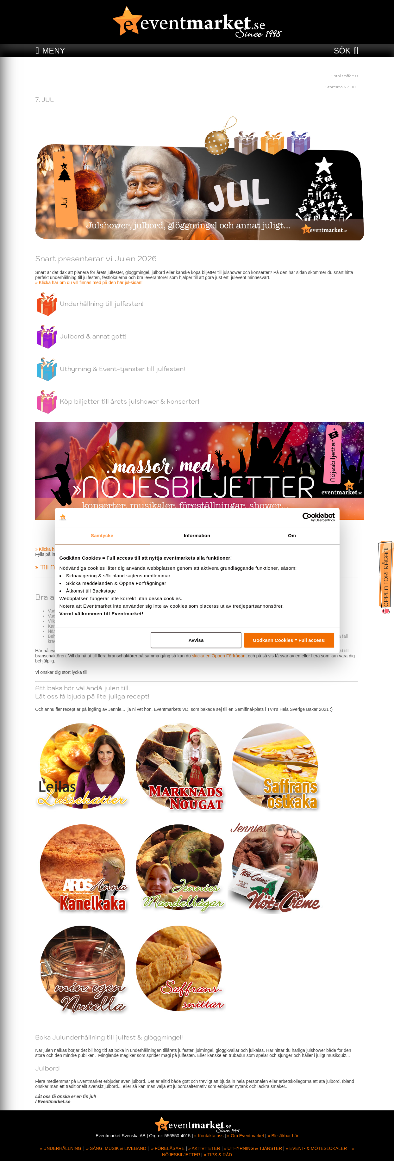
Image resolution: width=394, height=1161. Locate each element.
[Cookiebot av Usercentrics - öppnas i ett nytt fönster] (307, 517)
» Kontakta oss (209, 1135)
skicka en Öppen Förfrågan (219, 655)
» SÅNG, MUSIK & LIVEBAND (116, 1148)
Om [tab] (292, 535)
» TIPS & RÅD (218, 1154)
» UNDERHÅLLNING (60, 1148)
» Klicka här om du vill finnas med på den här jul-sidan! (89, 282)
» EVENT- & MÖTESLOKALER (316, 1148)
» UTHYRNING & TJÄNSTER (253, 1148)
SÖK (342, 50)
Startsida (334, 86)
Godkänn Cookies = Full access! (289, 640)
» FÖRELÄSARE (167, 1148)
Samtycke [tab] (102, 535)
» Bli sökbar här (283, 1135)
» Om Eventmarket (245, 1135)
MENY (53, 50)
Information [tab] (197, 535)
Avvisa (195, 640)
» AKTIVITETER (204, 1148)
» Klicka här (47, 549)
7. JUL (353, 86)
